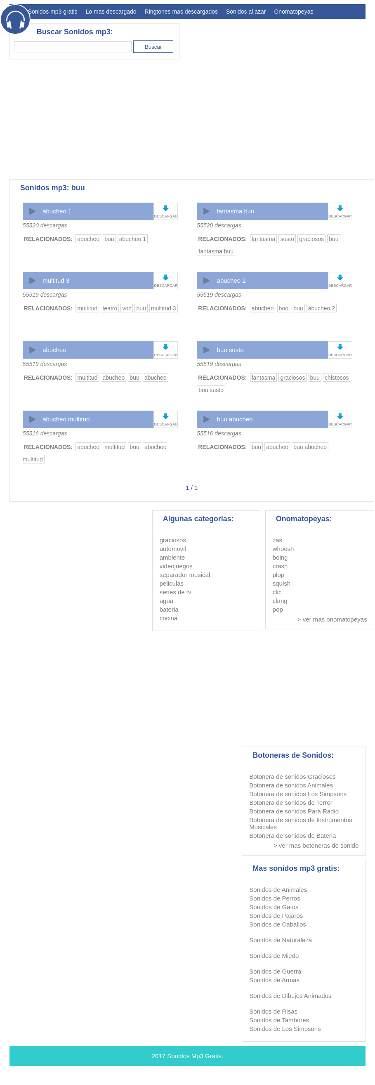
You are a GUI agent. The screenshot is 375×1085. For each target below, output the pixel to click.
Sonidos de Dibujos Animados (290, 995)
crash (280, 566)
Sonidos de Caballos (277, 924)
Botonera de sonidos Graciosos (292, 776)
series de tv (175, 592)
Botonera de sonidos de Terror (291, 802)
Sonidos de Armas (274, 979)
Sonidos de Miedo (274, 955)
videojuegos (176, 566)
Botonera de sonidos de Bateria (292, 835)
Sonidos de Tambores (279, 1020)
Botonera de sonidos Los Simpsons (298, 793)
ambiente (172, 557)
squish (281, 583)
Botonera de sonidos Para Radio (294, 811)
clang (280, 600)
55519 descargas (45, 294)
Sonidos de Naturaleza (280, 939)
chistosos (337, 377)
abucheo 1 (56, 211)
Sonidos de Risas (273, 1011)
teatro (109, 308)
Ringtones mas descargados (181, 11)
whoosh (283, 548)
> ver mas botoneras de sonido (316, 845)
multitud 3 (55, 280)
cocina (168, 618)
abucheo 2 (231, 280)
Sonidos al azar (246, 11)
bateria (169, 609)
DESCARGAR (165, 216)
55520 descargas (45, 225)
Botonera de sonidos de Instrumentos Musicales (300, 823)
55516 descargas (45, 433)
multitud (87, 308)
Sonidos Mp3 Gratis (194, 1055)
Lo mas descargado (111, 11)
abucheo (88, 239)
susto (287, 239)
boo (283, 308)
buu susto (230, 349)
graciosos (311, 239)
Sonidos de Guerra (275, 971)
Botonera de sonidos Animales (291, 785)
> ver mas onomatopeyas (332, 619)
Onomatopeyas (293, 11)
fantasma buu (236, 211)
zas (277, 540)
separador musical (185, 574)
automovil (173, 548)
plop (278, 574)
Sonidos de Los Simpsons (285, 1028)
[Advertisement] (131, 119)
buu (109, 239)
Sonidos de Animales (278, 889)
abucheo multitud (66, 419)
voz (126, 308)
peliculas (172, 583)
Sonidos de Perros (274, 898)
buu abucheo (235, 419)
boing (280, 557)
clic (277, 592)
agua (166, 600)
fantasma (264, 239)
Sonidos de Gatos (273, 906)
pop (278, 609)
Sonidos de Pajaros (276, 915)
